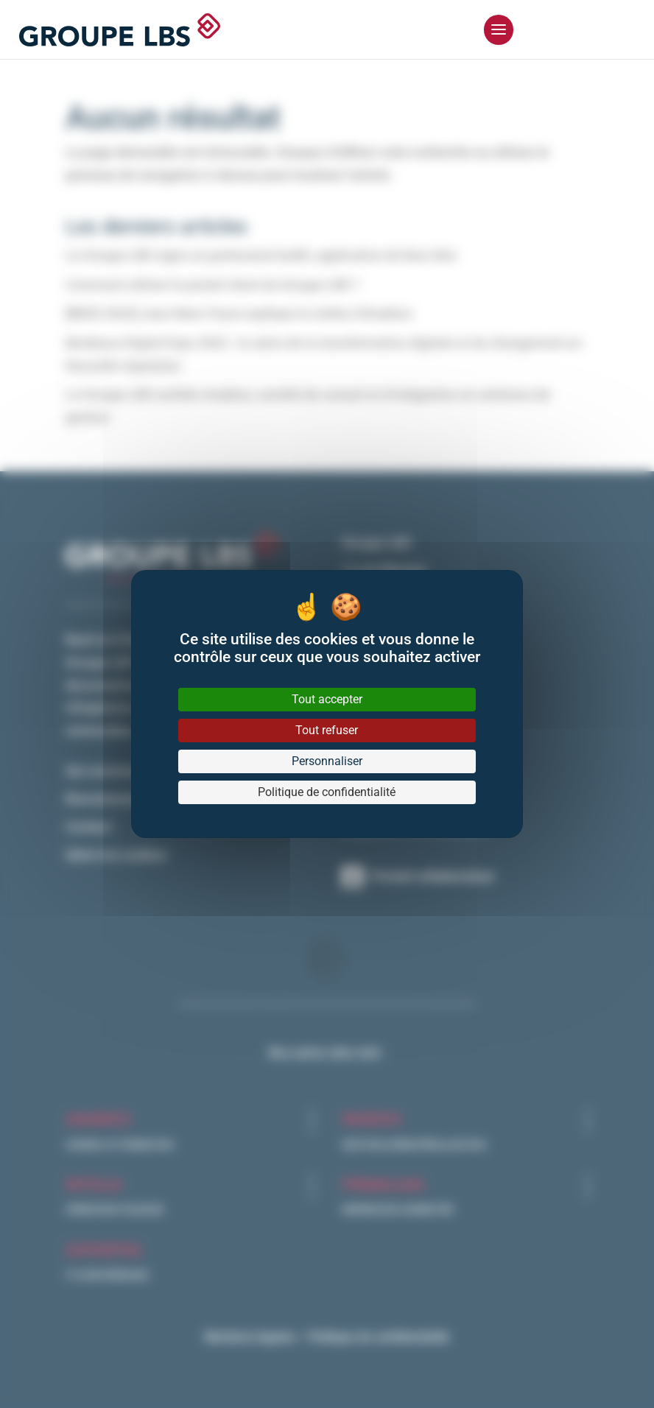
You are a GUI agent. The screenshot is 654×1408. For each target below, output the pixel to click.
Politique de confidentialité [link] (326, 792)
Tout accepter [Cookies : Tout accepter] (327, 699)
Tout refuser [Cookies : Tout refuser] (326, 730)
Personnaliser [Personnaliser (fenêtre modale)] (327, 761)
